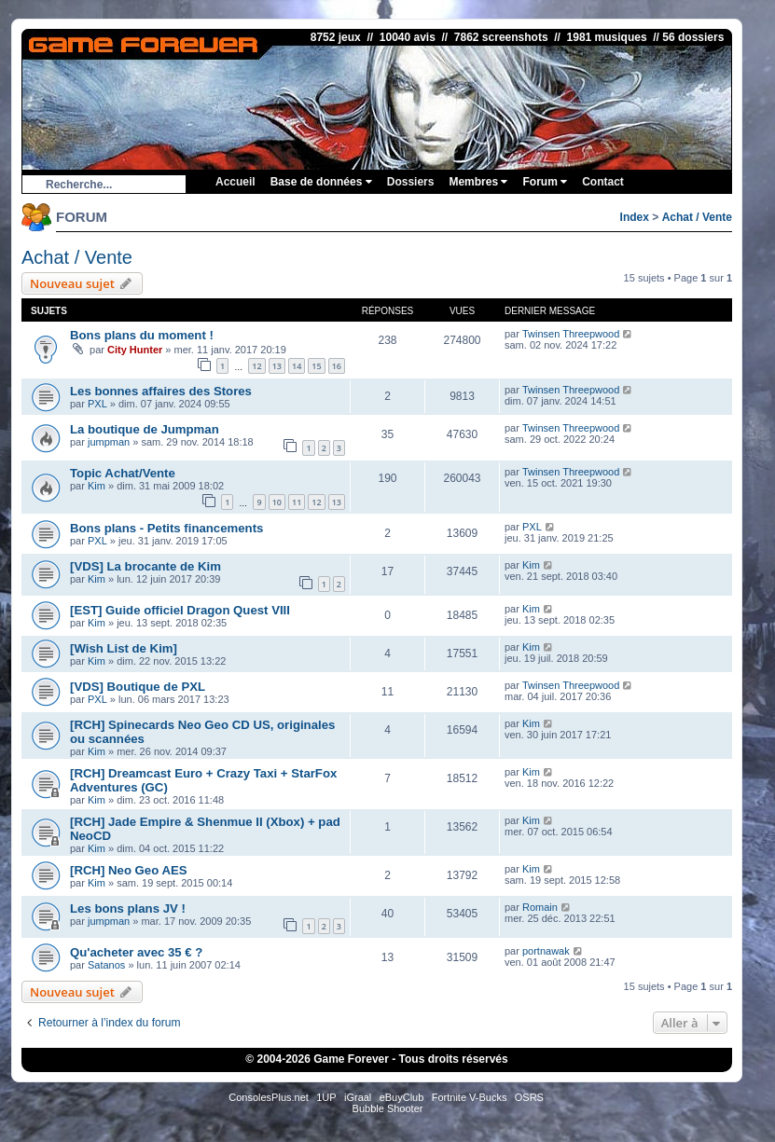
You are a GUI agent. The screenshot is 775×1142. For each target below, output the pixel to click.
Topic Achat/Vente (122, 473)
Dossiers (411, 181)
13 (277, 366)
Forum (544, 181)
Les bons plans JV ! (128, 908)
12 (256, 366)
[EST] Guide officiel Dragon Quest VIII (180, 610)
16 (336, 366)
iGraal (357, 1097)
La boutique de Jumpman (144, 429)
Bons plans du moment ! (142, 335)
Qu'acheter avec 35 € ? (136, 952)
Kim (96, 485)
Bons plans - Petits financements (166, 528)
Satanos (106, 964)
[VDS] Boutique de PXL (137, 687)
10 (277, 502)
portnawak (546, 950)
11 (296, 502)
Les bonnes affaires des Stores (161, 391)
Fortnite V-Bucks (469, 1097)
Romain (540, 907)
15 (316, 366)
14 (296, 366)
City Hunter (134, 349)
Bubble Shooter (388, 1108)
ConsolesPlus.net (268, 1097)
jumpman (109, 441)
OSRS (529, 1097)
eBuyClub (402, 1097)
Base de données (321, 181)
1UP (326, 1097)
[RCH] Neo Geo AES (128, 870)
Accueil (235, 181)
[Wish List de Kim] (123, 648)
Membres (478, 181)
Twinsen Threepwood (570, 333)
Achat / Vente (697, 217)
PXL (97, 403)
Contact (603, 181)
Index (634, 217)
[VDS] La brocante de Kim (145, 566)
